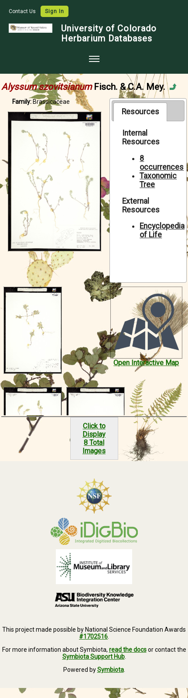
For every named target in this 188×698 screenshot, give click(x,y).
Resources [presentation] (140, 111)
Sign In (54, 11)
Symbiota (110, 669)
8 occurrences (162, 162)
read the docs (128, 649)
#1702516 (93, 636)
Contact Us (23, 11)
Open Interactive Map (146, 363)
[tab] (140, 112)
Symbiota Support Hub (93, 656)
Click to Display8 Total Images (94, 438)
